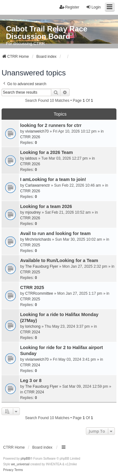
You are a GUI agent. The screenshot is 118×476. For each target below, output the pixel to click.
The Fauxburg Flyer (41, 266)
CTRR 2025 (30, 245)
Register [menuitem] (69, 7)
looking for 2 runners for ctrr (50, 125)
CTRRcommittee (39, 293)
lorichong (33, 326)
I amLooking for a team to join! (53, 179)
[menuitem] (8, 470)
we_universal (20, 464)
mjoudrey (33, 212)
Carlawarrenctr (37, 185)
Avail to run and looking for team (55, 233)
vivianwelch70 (37, 131)
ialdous (31, 158)
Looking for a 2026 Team (46, 152)
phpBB (25, 458)
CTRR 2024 (30, 332)
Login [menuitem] (93, 7)
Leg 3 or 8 (31, 380)
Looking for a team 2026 (46, 206)
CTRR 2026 (30, 137)
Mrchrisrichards (38, 239)
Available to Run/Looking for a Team (59, 260)
